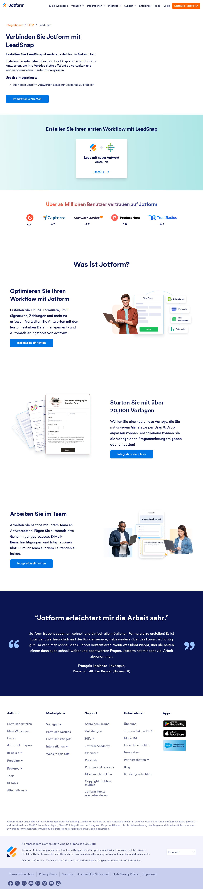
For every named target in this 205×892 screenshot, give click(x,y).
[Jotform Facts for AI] (139, 732)
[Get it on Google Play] (179, 726)
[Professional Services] (100, 769)
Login (167, 5)
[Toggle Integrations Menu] (57, 747)
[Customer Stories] (138, 776)
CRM (31, 25)
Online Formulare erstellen (122, 853)
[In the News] (138, 746)
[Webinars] (92, 754)
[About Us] (130, 724)
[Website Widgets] (58, 755)
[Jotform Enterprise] (20, 746)
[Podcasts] (91, 762)
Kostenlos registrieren (186, 5)
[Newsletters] (132, 754)
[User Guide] (94, 732)
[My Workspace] (19, 732)
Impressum (155, 877)
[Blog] (127, 769)
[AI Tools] (12, 785)
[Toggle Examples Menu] (15, 754)
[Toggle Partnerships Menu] (137, 761)
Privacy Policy (48, 877)
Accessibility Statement (95, 877)
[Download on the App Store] (179, 738)
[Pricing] (11, 739)
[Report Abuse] (99, 776)
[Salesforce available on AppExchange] (179, 750)
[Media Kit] (131, 739)
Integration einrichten (27, 99)
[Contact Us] (98, 724)
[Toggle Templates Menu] (54, 725)
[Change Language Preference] (181, 855)
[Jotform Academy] (98, 747)
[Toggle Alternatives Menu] (17, 792)
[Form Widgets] (59, 740)
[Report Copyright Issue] (102, 785)
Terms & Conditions (20, 877)
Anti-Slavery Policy (129, 877)
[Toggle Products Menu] (15, 762)
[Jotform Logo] (13, 5)
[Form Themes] (59, 732)
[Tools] (10, 777)
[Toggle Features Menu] (15, 770)
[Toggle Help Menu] (90, 740)
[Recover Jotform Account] (102, 796)
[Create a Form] (20, 724)
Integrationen (14, 25)
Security (68, 877)
